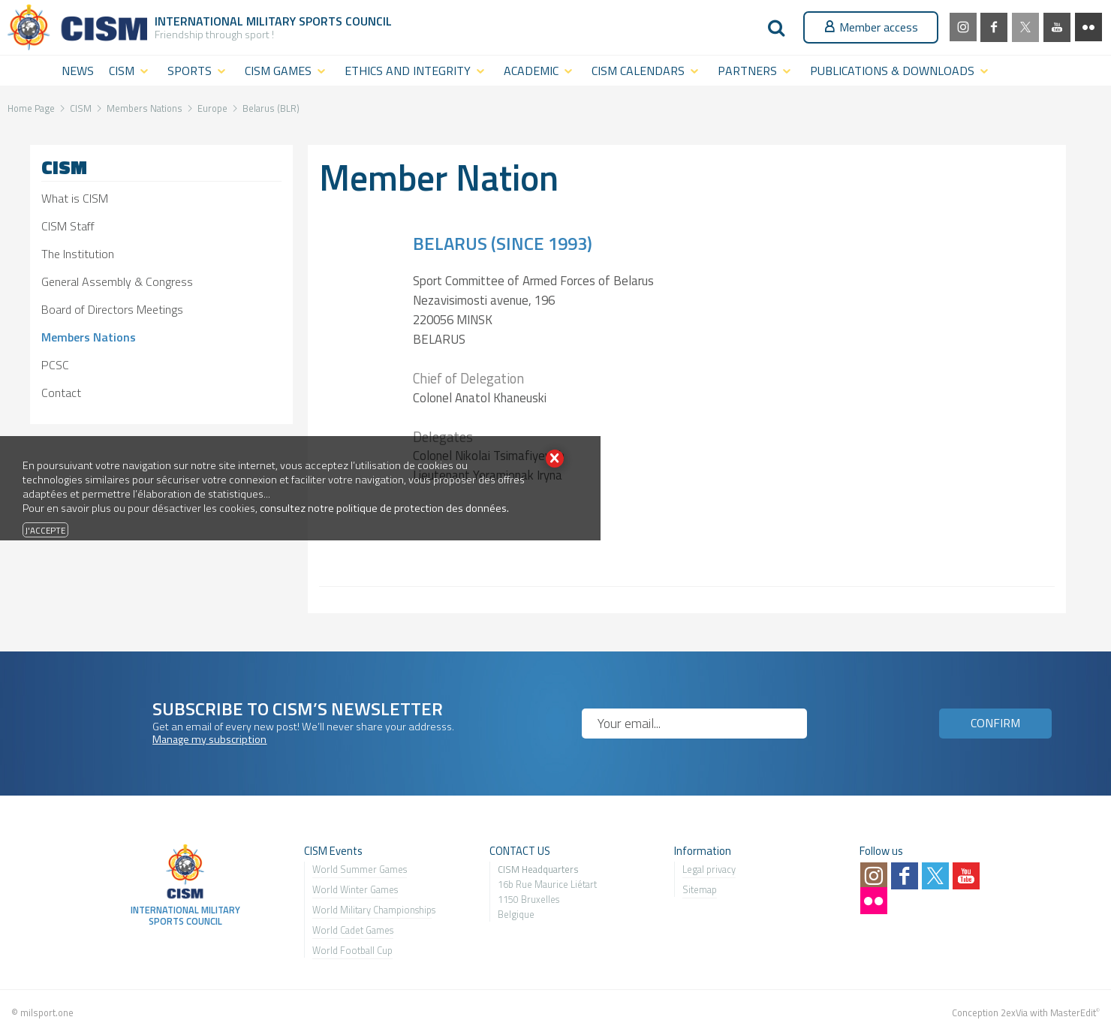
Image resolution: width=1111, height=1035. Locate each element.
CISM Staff (68, 226)
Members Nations (144, 108)
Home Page (31, 108)
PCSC (55, 365)
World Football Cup (352, 950)
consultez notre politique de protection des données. (384, 508)
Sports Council (345, 21)
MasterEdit (1073, 1012)
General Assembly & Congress (117, 281)
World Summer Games (359, 869)
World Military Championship (372, 909)
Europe (212, 108)
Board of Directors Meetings (112, 309)
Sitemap (699, 889)
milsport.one (47, 1012)
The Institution (77, 254)
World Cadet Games (352, 929)
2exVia (1014, 1012)
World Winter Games (355, 889)
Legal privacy (709, 869)
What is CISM (74, 198)
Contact (61, 393)
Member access (870, 27)
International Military (227, 21)
